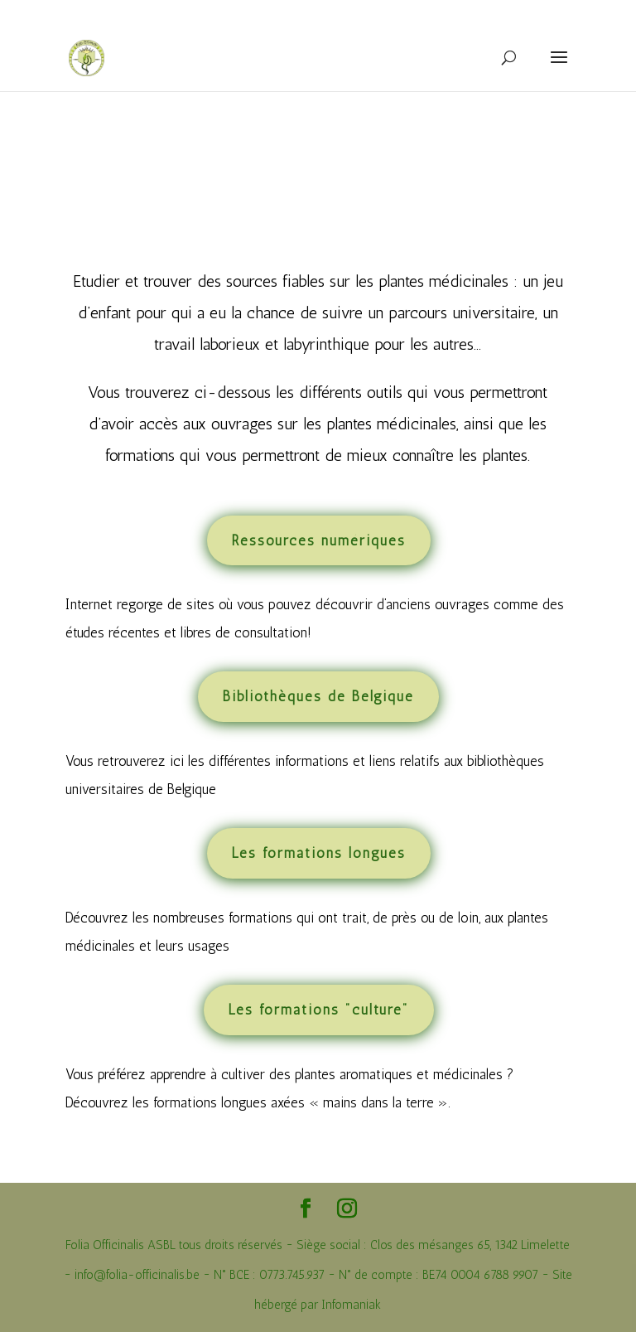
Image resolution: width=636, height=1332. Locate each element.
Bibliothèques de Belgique (318, 696)
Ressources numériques (319, 540)
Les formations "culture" (319, 1009)
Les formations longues (319, 853)
